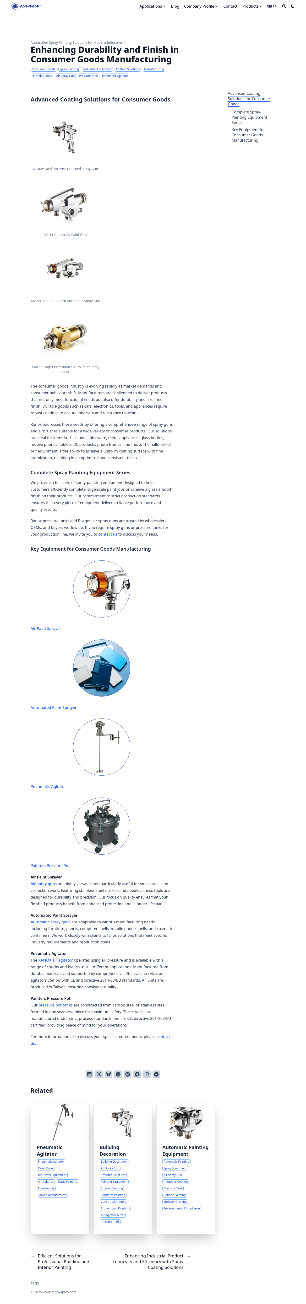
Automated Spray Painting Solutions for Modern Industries (77, 42)
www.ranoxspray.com (59, 1292)
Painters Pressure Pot (80, 833)
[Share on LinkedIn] (89, 1074)
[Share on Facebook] (137, 1074)
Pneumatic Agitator (80, 754)
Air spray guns (44, 883)
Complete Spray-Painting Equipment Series (249, 117)
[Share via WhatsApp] (147, 1074)
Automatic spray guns (51, 922)
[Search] (284, 6)
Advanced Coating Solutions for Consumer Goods (249, 98)
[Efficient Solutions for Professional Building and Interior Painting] (123, 1169)
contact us (107, 534)
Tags (35, 1283)
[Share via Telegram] (156, 1074)
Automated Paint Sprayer (80, 674)
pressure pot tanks (55, 1005)
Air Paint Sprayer (80, 595)
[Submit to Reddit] (118, 1074)
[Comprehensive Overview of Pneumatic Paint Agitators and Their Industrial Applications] (60, 1169)
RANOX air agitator (55, 960)
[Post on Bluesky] (108, 1074)
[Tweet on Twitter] (99, 1074)
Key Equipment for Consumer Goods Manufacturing (248, 135)
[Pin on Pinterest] (127, 1074)
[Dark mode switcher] (293, 6)
